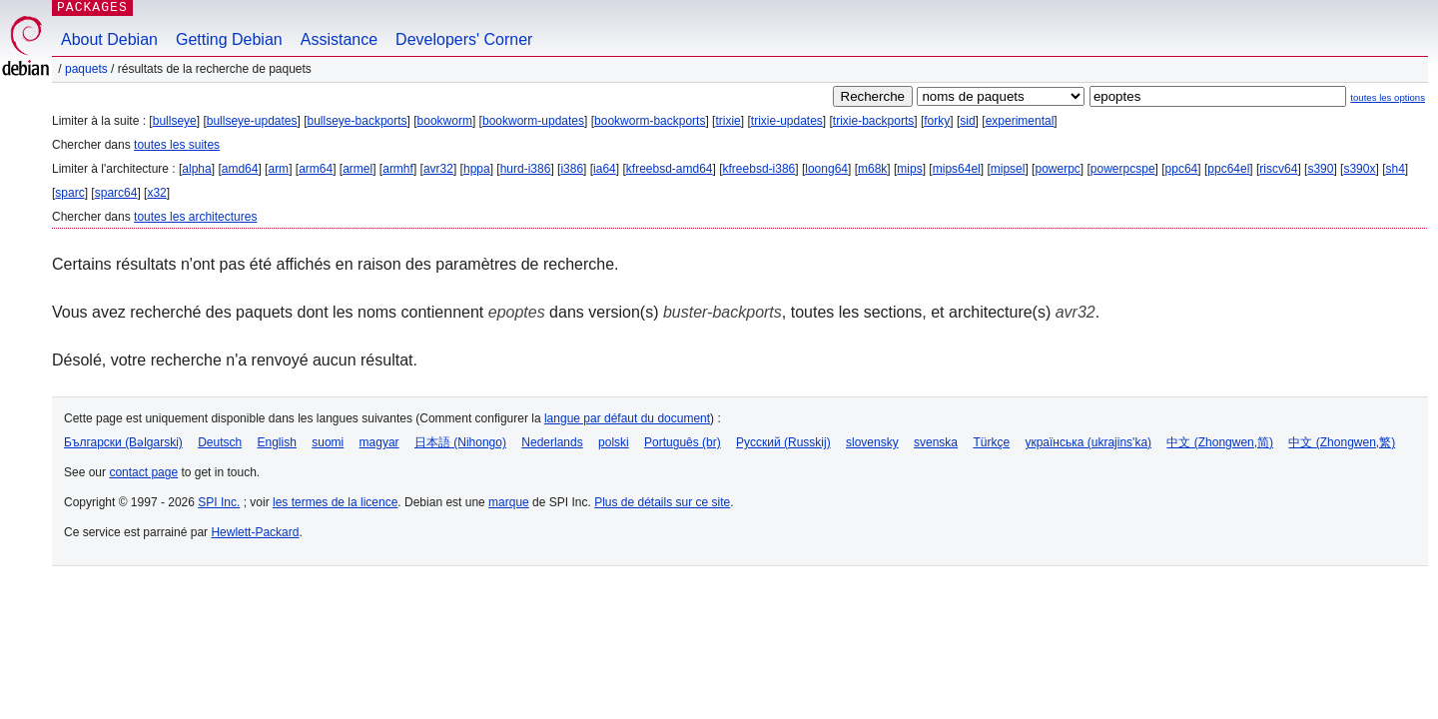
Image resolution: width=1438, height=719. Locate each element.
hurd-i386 (525, 169)
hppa (476, 169)
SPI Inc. (219, 502)
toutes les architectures (195, 217)
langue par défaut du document (627, 418)
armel (357, 169)
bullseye (175, 121)
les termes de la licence (335, 502)
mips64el (957, 169)
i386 (571, 169)
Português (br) (682, 442)
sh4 (1394, 169)
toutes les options (1387, 97)
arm (278, 169)
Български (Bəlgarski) (123, 442)
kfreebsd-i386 (759, 169)
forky (937, 121)
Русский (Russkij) (783, 442)
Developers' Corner (463, 39)
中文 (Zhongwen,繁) (1341, 442)
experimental (1020, 121)
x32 (156, 193)
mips (909, 169)
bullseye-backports (357, 121)
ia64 (604, 169)
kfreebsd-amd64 (669, 169)
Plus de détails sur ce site (662, 502)
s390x (1359, 169)
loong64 (826, 169)
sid (967, 121)
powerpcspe (1122, 169)
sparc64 (116, 193)
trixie (727, 121)
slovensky (872, 442)
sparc (69, 193)
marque (508, 502)
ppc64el (1228, 169)
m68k (872, 169)
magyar (379, 442)
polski (613, 442)
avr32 (438, 169)
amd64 (240, 169)
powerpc (1057, 169)
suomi (328, 442)
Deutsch (220, 442)
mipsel (1008, 169)
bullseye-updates (252, 121)
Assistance (339, 39)
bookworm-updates (533, 121)
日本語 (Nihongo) (460, 442)
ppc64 (1181, 169)
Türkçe (991, 442)
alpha (196, 169)
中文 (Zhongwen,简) (1219, 442)
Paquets (86, 69)
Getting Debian (229, 39)
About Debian (109, 39)
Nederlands (551, 442)
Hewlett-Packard (255, 532)
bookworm (444, 121)
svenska (936, 442)
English (277, 442)
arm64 (316, 169)
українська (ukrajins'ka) (1088, 442)
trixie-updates (787, 121)
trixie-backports (873, 121)
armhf (397, 169)
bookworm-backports (649, 121)
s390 (1320, 169)
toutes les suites (177, 145)
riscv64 (1278, 169)
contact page (143, 472)
